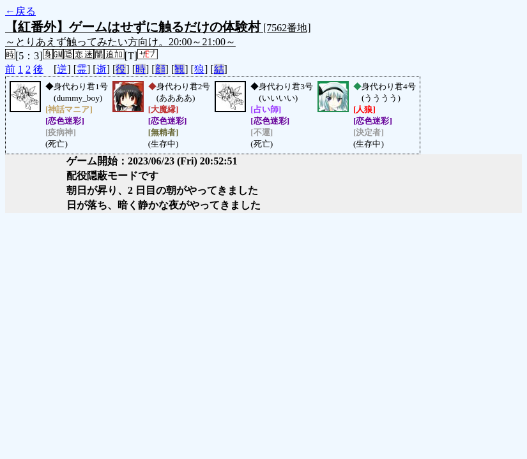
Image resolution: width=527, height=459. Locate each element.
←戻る (20, 11)
